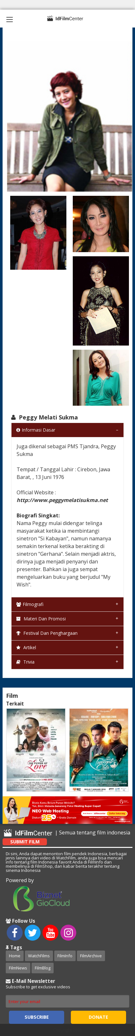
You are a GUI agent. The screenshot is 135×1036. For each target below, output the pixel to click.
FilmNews (18, 968)
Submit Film (25, 842)
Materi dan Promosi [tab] (41, 619)
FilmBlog (42, 968)
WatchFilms (39, 956)
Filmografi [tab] (29, 604)
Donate (98, 1017)
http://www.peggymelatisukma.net (62, 500)
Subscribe (37, 1017)
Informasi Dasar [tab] (35, 430)
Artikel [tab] (26, 647)
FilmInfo (64, 956)
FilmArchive (91, 956)
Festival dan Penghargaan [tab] (47, 633)
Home (14, 956)
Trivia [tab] (25, 662)
